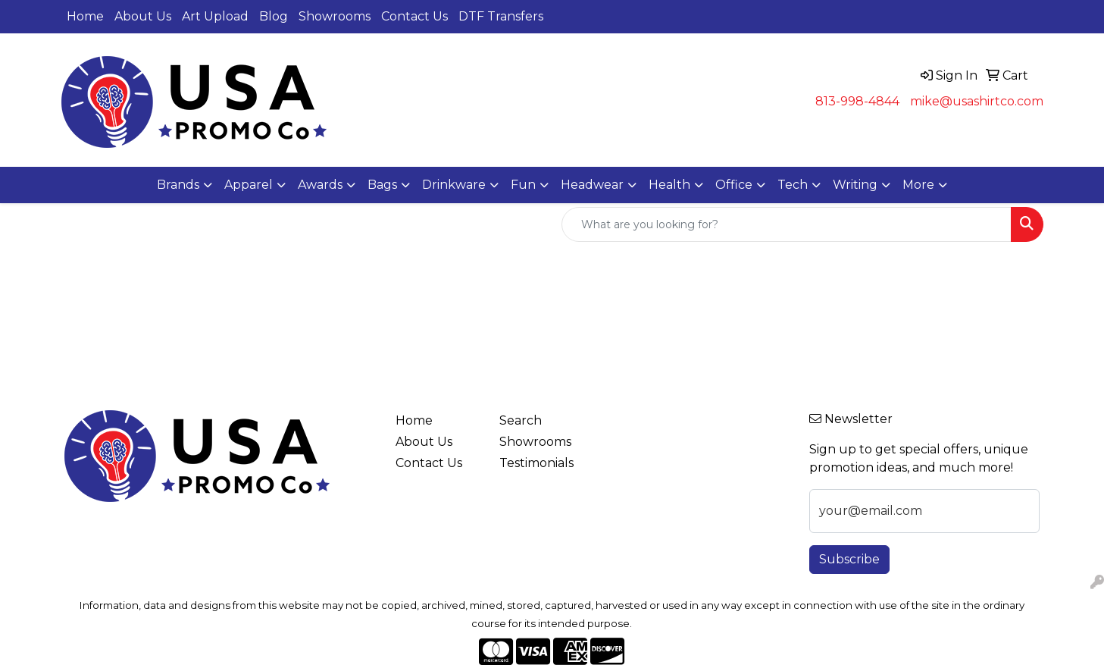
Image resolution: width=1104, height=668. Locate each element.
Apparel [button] (248, 184)
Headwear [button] (592, 184)
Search (520, 420)
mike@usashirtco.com (976, 101)
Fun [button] (523, 184)
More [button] (918, 184)
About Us (142, 16)
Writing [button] (855, 184)
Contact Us (414, 16)
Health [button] (669, 184)
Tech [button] (792, 184)
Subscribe (849, 559)
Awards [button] (320, 184)
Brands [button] (178, 184)
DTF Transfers (500, 16)
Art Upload (215, 16)
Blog (273, 16)
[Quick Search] (786, 224)
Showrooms (335, 16)
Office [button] (733, 184)
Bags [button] (382, 184)
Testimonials (536, 463)
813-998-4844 (857, 101)
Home (85, 16)
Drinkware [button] (454, 184)
